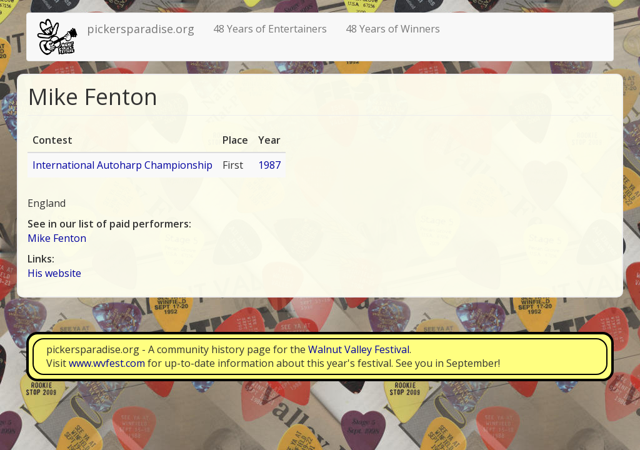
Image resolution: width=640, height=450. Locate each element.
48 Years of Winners (393, 29)
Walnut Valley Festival (358, 349)
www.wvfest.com (107, 363)
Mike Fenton (57, 238)
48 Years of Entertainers (270, 29)
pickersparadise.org (140, 28)
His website (54, 273)
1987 (269, 165)
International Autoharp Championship (122, 165)
